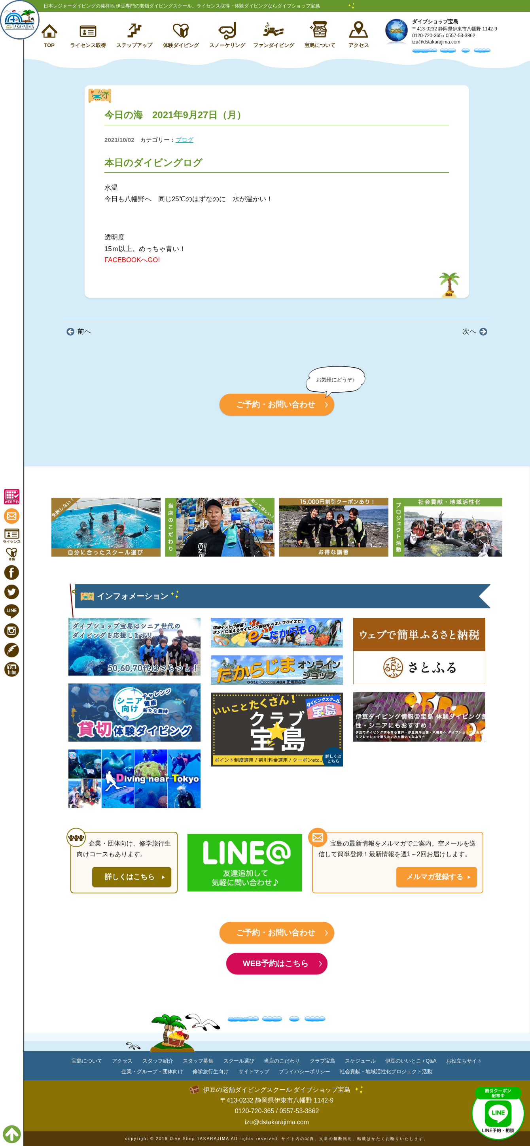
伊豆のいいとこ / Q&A (410, 1061)
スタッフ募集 (198, 1061)
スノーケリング (227, 45)
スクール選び (238, 1061)
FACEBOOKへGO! (132, 260)
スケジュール (360, 1061)
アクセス (358, 45)
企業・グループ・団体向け (152, 1071)
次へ (469, 331)
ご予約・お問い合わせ (275, 404)
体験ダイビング (181, 45)
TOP (49, 45)
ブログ (184, 139)
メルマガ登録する (434, 877)
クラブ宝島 (322, 1061)
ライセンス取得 (88, 45)
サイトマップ (253, 1071)
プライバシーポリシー (304, 1071)
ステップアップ (134, 45)
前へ (84, 331)
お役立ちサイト (464, 1061)
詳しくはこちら (130, 877)
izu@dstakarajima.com (436, 42)
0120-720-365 (427, 35)
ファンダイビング (273, 45)
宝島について (320, 45)
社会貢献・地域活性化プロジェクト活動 (386, 1071)
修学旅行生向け (211, 1071)
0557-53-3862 (460, 35)
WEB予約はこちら (276, 963)
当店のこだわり (282, 1061)
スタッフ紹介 (157, 1061)
